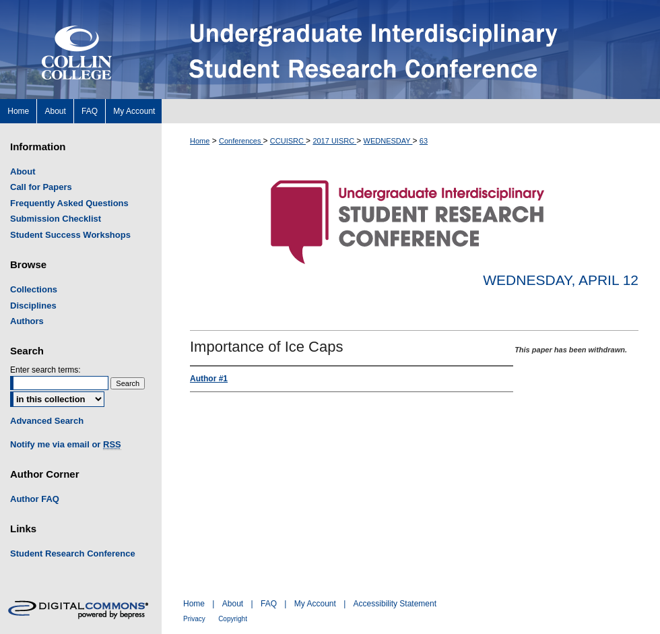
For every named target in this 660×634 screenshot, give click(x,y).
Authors (27, 321)
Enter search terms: (45, 370)
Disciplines (33, 305)
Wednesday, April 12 (560, 280)
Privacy (194, 619)
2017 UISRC (334, 141)
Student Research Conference (72, 553)
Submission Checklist (55, 219)
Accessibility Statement (395, 603)
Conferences (241, 141)
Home (199, 141)
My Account (315, 603)
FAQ (269, 603)
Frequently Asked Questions (69, 203)
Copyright (232, 619)
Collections (33, 289)
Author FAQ (34, 499)
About (23, 171)
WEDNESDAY (388, 141)
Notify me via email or (65, 444)
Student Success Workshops (70, 235)
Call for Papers (41, 187)
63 (424, 141)
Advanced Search (47, 421)
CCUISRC (288, 141)
